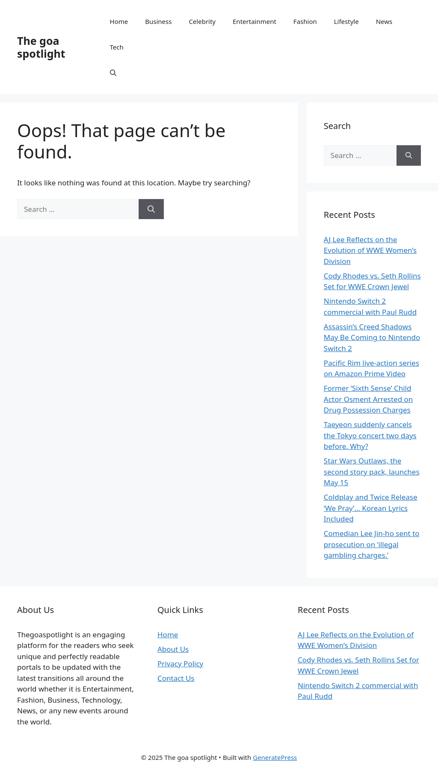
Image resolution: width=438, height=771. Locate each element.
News (384, 21)
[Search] (151, 209)
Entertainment (254, 21)
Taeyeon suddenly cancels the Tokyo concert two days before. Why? (370, 435)
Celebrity (202, 21)
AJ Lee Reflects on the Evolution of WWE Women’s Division (370, 250)
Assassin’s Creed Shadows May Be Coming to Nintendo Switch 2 (372, 337)
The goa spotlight (41, 47)
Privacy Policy (180, 663)
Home (119, 21)
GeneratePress (275, 757)
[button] (113, 72)
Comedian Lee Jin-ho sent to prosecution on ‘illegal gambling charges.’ (372, 544)
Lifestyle (346, 21)
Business (158, 21)
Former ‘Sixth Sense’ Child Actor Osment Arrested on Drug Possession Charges (368, 399)
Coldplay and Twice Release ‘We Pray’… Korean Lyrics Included (370, 508)
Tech (117, 47)
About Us (173, 649)
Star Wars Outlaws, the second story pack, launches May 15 (372, 471)
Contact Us (176, 678)
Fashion (305, 21)
